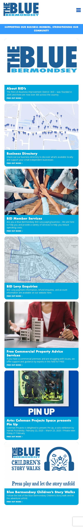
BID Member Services (24, 218)
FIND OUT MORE (15, 98)
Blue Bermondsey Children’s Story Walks (41, 492)
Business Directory (22, 153)
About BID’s (16, 88)
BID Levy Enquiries (22, 286)
